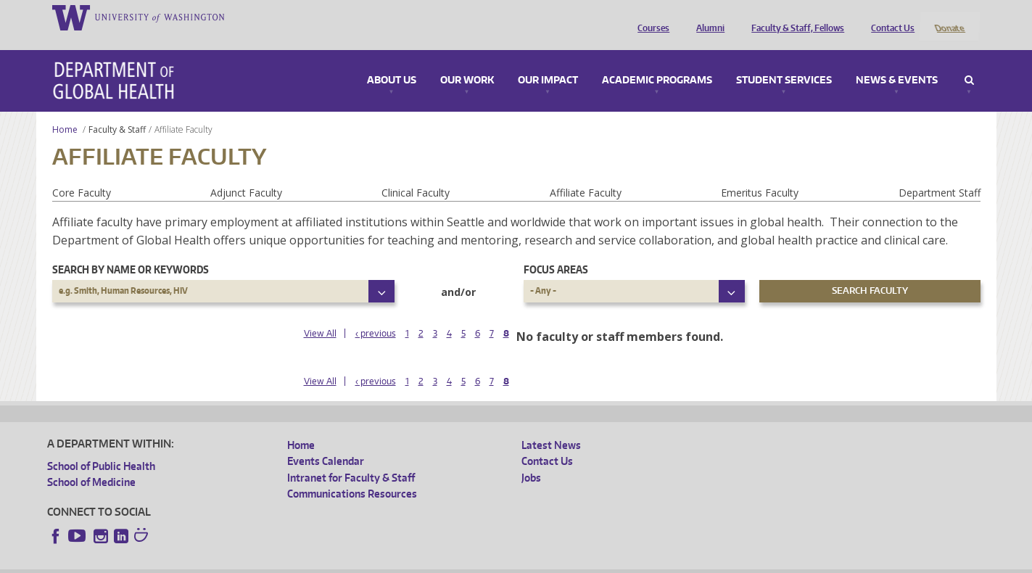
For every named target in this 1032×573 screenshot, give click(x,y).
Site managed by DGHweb (384, 561)
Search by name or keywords (130, 250)
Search (969, 61)
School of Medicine (91, 463)
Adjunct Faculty (246, 173)
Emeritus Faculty (759, 173)
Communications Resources (352, 475)
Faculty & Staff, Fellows (794, 16)
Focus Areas (556, 250)
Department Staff (940, 173)
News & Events (897, 61)
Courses (650, 16)
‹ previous (375, 314)
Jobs (531, 458)
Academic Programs (657, 61)
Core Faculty (81, 173)
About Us (391, 61)
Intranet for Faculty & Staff (351, 458)
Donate (949, 16)
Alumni (707, 16)
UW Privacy (239, 561)
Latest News (551, 425)
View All (320, 314)
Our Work (467, 61)
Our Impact (548, 61)
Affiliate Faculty (586, 173)
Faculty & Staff (117, 110)
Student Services (784, 61)
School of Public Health (101, 446)
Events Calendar (325, 442)
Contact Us (889, 16)
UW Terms (298, 561)
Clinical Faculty (415, 173)
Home (65, 110)
